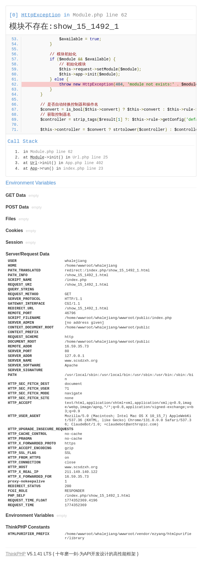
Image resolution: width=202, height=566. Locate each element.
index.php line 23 (83, 168)
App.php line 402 (84, 163)
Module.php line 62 (100, 15)
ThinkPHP (16, 553)
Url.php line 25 (90, 157)
